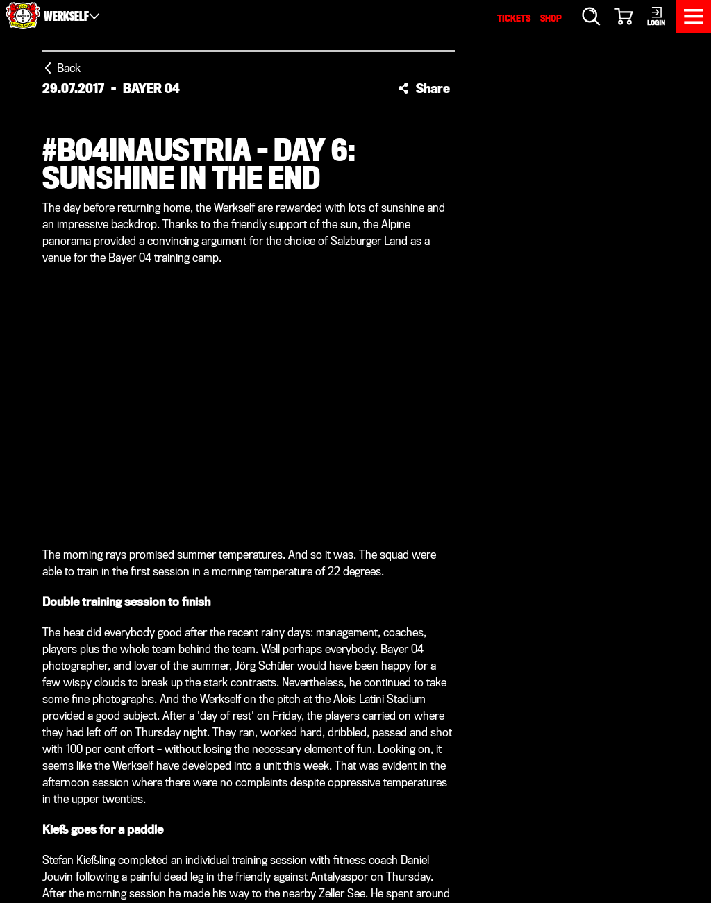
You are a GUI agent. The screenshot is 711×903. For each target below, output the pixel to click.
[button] (423, 88)
